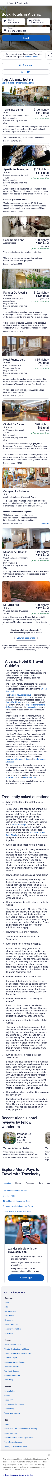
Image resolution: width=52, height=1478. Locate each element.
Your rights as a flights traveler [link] (15, 1446)
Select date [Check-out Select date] (38, 22)
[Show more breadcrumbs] (4, 3)
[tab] (7, 1183)
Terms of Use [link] (9, 1400)
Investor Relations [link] (11, 1325)
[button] (26, 1172)
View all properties (26, 638)
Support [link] (7, 1424)
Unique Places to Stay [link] (12, 1375)
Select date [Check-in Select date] (13, 22)
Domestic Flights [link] (10, 1358)
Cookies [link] (7, 1396)
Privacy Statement (10, 1475)
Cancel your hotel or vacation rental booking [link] (20, 1429)
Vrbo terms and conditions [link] (14, 1404)
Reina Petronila (29, 777)
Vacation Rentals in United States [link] (16, 1349)
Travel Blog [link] (8, 1380)
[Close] (49, 1455)
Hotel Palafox (11, 777)
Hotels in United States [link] (12, 1345)
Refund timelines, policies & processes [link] (18, 1438)
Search (26, 38)
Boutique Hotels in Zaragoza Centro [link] (18, 1206)
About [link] (6, 1302)
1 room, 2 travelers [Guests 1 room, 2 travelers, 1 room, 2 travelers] (17, 31)
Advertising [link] (8, 1333)
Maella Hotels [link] (9, 1196)
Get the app (26, 1277)
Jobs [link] (6, 1307)
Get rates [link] (45, 523)
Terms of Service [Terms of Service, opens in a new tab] (26, 1475)
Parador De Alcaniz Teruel (20, 695)
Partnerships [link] (9, 1316)
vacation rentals (31, 57)
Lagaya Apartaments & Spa (17, 759)
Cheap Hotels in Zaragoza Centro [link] (17, 1211)
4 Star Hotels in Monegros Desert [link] (17, 1201)
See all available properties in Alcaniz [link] (18, 83)
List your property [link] (10, 1311)
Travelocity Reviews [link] (11, 1367)
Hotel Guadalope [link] (19, 825)
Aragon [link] (11, 3)
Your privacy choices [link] (12, 1413)
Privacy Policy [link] (9, 1391)
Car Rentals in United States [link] (14, 1362)
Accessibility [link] (9, 1409)
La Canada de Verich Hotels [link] (15, 1191)
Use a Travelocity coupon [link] (13, 1442)
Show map (26, 65)
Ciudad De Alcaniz (13, 702)
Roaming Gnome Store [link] (12, 1329)
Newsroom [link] (8, 1320)
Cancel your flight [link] (10, 1433)
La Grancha (32, 707)
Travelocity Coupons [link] (11, 1371)
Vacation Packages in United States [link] (17, 1353)
